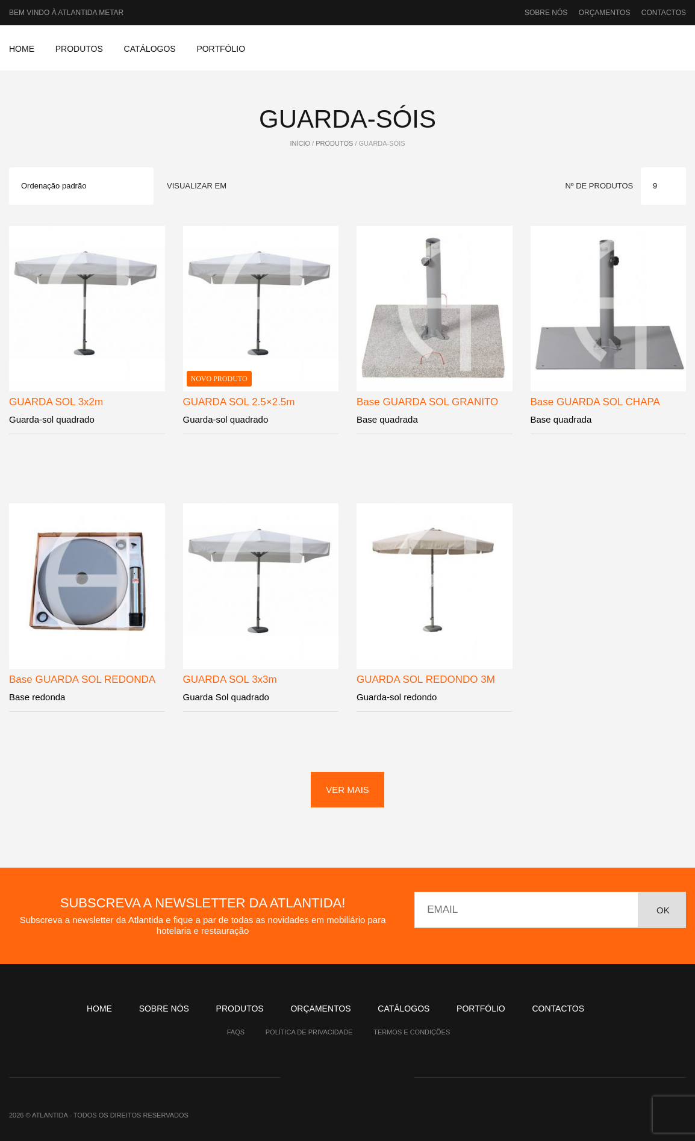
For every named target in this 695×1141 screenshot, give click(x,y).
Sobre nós (546, 12)
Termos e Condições (411, 1032)
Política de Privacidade (309, 1032)
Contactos (663, 12)
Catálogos (150, 49)
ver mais (347, 790)
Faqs (236, 1032)
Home (21, 49)
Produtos (79, 49)
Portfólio (220, 49)
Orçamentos (605, 12)
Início (300, 143)
